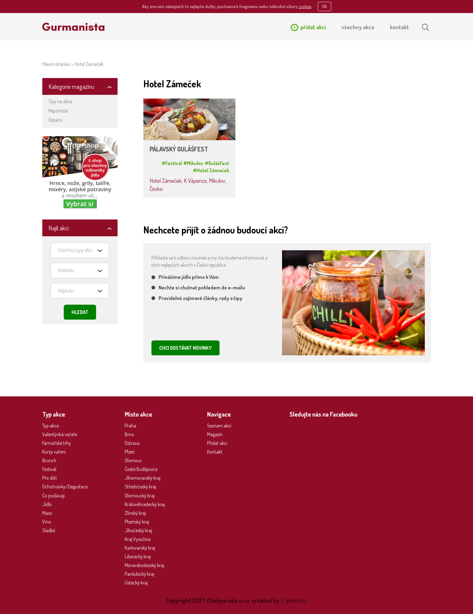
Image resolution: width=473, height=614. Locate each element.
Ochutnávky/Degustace (65, 486)
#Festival (171, 163)
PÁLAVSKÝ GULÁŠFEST (179, 149)
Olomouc (133, 460)
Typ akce (50, 425)
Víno (46, 522)
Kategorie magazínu (71, 86)
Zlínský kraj (135, 513)
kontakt (399, 27)
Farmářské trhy (56, 443)
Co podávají (53, 495)
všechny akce (357, 27)
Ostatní (55, 120)
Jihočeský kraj (138, 530)
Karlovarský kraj (140, 548)
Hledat (80, 312)
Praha (130, 425)
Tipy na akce (60, 101)
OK (324, 6)
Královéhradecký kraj (145, 504)
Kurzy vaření (54, 452)
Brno (129, 434)
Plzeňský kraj (137, 522)
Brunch (49, 460)
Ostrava (132, 443)
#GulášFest (217, 163)
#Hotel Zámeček (211, 170)
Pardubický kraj (139, 574)
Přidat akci (217, 443)
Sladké (48, 530)
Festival (49, 469)
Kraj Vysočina (138, 539)
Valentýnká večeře (59, 434)
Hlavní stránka (56, 64)
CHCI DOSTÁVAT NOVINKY (185, 348)
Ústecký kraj (136, 582)
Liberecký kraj (138, 556)
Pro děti (49, 478)
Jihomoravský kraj (142, 478)
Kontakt (214, 452)
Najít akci (59, 228)
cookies (305, 6)
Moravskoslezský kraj (144, 565)
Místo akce (138, 414)
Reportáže (58, 111)
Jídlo (47, 504)
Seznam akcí (219, 425)
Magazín (215, 434)
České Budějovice (141, 469)
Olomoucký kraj (140, 495)
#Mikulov (193, 163)
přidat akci (313, 27)
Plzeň (130, 452)
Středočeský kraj (140, 486)
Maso (47, 513)
